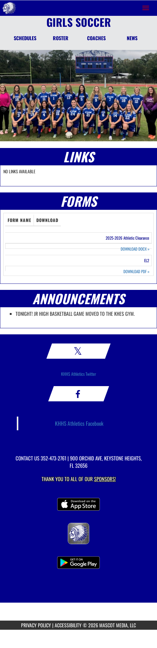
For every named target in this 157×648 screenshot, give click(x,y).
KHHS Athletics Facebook (79, 423)
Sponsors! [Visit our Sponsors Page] (105, 479)
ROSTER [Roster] (60, 38)
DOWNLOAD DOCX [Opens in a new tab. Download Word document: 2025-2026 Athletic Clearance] (135, 249)
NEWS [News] (132, 38)
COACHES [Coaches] (96, 38)
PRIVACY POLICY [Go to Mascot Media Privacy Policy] (36, 625)
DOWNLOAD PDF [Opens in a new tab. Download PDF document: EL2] (136, 271)
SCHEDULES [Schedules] (25, 38)
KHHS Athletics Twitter (78, 374)
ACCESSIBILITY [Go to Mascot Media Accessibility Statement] (68, 625)
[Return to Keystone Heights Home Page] (9, 8)
